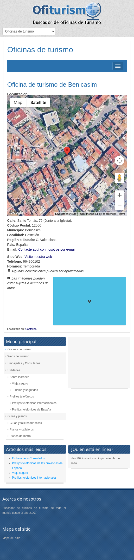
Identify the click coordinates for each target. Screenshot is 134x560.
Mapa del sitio (11, 538)
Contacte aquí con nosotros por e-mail (46, 249)
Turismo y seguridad (25, 390)
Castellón (31, 328)
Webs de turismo (18, 356)
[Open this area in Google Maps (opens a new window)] (16, 212)
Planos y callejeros (22, 429)
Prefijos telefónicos (22, 396)
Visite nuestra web (38, 257)
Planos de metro (20, 436)
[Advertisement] (99, 364)
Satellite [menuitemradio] (38, 102)
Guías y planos (17, 416)
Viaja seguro (20, 383)
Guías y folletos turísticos (26, 423)
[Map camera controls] (119, 160)
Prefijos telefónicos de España (31, 409)
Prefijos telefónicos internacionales (34, 403)
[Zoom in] (119, 195)
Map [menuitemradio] (18, 102)
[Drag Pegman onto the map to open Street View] (119, 178)
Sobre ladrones (19, 377)
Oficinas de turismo (19, 349)
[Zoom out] (119, 205)
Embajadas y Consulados (23, 363)
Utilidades (13, 370)
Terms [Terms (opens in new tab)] (122, 214)
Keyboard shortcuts (65, 214)
